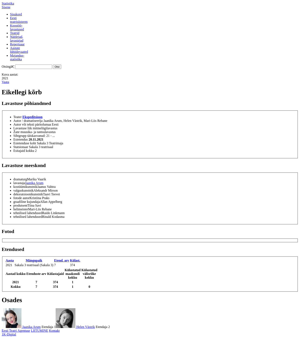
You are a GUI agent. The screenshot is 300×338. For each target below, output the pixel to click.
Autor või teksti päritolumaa (32, 124)
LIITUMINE (39, 330)
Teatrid (14, 33)
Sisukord (16, 14)
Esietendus (20, 139)
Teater (17, 117)
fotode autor (21, 198)
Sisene (6, 7)
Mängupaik (34, 260)
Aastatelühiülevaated (19, 50)
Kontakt (54, 330)
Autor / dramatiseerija (27, 120)
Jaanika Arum (34, 183)
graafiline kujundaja (26, 201)
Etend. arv (61, 260)
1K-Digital (9, 334)
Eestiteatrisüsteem (19, 20)
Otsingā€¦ (8, 66)
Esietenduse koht (24, 143)
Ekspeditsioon (32, 117)
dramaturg (20, 179)
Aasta (10, 260)
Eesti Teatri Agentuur (16, 330)
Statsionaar (20, 147)
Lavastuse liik (22, 128)
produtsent (20, 205)
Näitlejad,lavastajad (16, 38)
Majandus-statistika (17, 57)
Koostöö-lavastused (17, 27)
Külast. (75, 260)
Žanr (16, 132)
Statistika (8, 3)
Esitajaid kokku (23, 150)
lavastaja (19, 183)
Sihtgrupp (19, 135)
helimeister (20, 209)
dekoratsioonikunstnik (28, 194)
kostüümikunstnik (25, 186)
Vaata (5, 82)
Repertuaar (17, 44)
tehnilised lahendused (27, 213)
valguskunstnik (23, 190)
